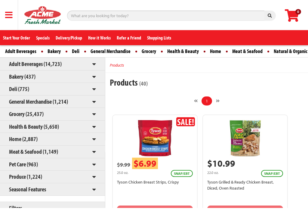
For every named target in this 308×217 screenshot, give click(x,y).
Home (215, 51)
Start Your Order (16, 38)
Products (117, 65)
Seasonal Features (27, 189)
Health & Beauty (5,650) (34, 126)
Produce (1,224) (25, 176)
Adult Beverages (20, 51)
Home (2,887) (23, 139)
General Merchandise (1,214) (38, 101)
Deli (75, 51)
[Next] (218, 100)
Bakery (54, 51)
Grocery (149, 51)
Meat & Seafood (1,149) (33, 151)
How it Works (99, 38)
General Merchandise (111, 51)
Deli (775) (19, 89)
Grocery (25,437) (26, 114)
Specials (43, 38)
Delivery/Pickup (69, 38)
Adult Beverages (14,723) (35, 64)
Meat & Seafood (247, 51)
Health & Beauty (183, 51)
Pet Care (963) (23, 164)
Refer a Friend (129, 38)
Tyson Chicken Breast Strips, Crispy (148, 182)
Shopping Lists (159, 38)
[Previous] (196, 100)
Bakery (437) (22, 76)
